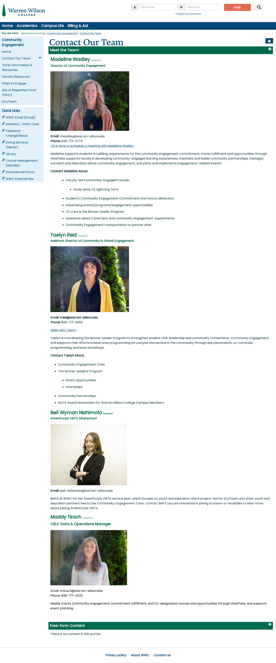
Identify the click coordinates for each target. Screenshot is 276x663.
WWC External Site (18, 179)
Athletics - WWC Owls (20, 124)
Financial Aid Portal (18, 172)
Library (9, 154)
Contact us (162, 655)
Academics (27, 25)
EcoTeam (9, 101)
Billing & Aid (78, 25)
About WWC (140, 655)
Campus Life (52, 25)
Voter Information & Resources (17, 67)
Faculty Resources (16, 76)
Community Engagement (62, 33)
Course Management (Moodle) (20, 163)
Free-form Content (67, 625)
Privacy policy (115, 655)
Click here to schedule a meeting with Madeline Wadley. (92, 146)
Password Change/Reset (15, 133)
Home (7, 25)
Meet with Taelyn (63, 330)
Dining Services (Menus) (15, 144)
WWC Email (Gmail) (18, 117)
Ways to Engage (14, 83)
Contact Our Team (91, 33)
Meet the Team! (64, 50)
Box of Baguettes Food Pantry (19, 92)
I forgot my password (188, 13)
